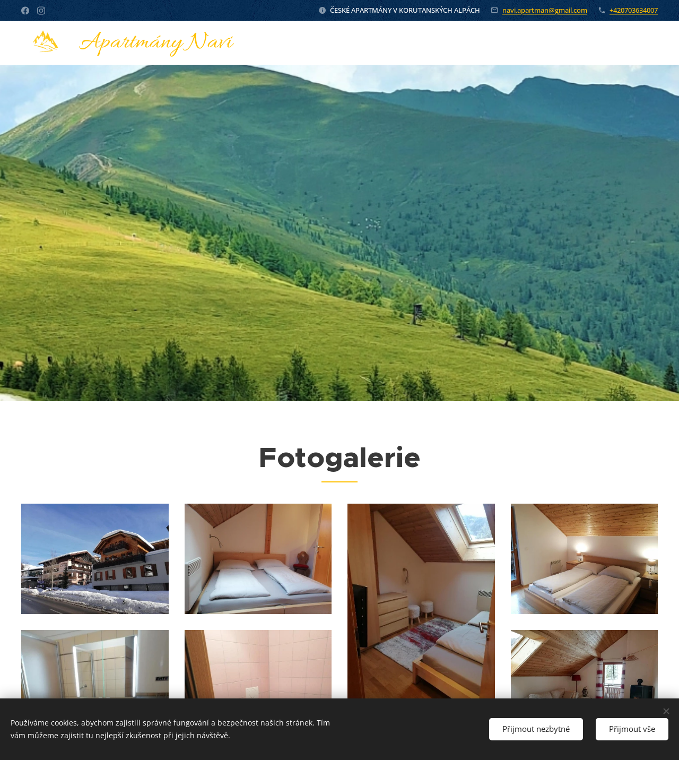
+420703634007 (634, 10)
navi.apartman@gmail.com (544, 10)
